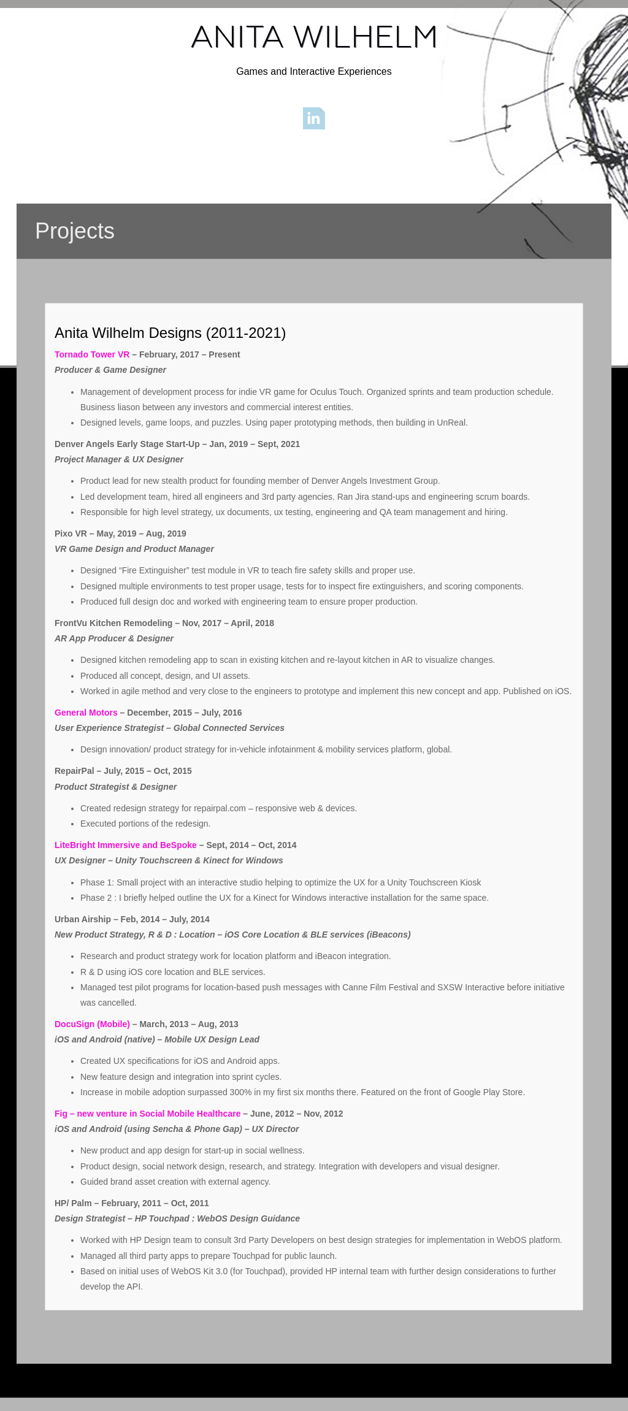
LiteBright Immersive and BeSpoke (126, 845)
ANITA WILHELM (314, 37)
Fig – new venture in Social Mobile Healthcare (147, 1113)
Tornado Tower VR (92, 354)
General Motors (86, 712)
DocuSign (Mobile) (92, 1024)
